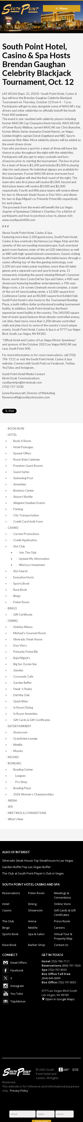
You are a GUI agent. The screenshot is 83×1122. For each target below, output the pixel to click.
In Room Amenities (25, 713)
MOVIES (13, 757)
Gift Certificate (22, 614)
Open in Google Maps (58, 999)
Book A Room (22, 441)
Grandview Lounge (25, 738)
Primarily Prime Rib (25, 651)
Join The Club (28, 552)
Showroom (20, 732)
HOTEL (12, 434)
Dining (32, 904)
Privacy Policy (19, 1091)
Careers (59, 928)
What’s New (15, 819)
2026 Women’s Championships (33, 794)
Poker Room (21, 602)
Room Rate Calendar (26, 459)
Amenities (19, 484)
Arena (32, 921)
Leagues (19, 775)
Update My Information (34, 558)
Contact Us (61, 945)
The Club (8, 921)
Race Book (20, 589)
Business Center (23, 490)
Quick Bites (20, 701)
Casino (7, 910)
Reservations (11, 893)
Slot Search (20, 571)
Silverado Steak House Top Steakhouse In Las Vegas (37, 860)
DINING (13, 620)
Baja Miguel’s (21, 658)
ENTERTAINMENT (19, 726)
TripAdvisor (5, 1001)
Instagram (5, 985)
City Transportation (26, 515)
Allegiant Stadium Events (29, 503)
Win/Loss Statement (32, 565)
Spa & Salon (36, 934)
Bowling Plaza (22, 788)
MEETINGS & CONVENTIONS (27, 813)
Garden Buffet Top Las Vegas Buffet (26, 867)
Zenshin (18, 670)
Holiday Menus (23, 627)
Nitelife (17, 744)
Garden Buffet (22, 682)
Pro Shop (20, 782)
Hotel (5, 904)
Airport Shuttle (23, 496)
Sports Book (21, 583)
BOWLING (14, 763)
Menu (64, 8)
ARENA (12, 800)
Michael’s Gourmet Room (29, 633)
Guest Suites (21, 472)
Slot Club (19, 546)
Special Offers (22, 453)
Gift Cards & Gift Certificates (31, 720)
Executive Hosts (23, 577)
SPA (10, 806)
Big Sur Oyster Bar (25, 664)
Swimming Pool (23, 478)
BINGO (12, 608)
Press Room (62, 921)
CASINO (13, 527)
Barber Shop (36, 945)
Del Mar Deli (21, 695)
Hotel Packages (23, 447)
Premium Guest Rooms (28, 465)
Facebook (5, 970)
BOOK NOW (16, 428)
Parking (18, 509)
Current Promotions (26, 534)
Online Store (62, 904)
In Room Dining (23, 707)
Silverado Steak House (27, 639)
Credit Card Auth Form (28, 521)
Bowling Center (23, 769)
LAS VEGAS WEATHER (41, 1031)
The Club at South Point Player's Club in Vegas (33, 873)
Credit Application (25, 540)
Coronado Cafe (23, 676)
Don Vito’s (20, 645)
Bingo (17, 596)
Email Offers (5, 962)
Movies (18, 751)
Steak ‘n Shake (22, 689)
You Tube (5, 993)
